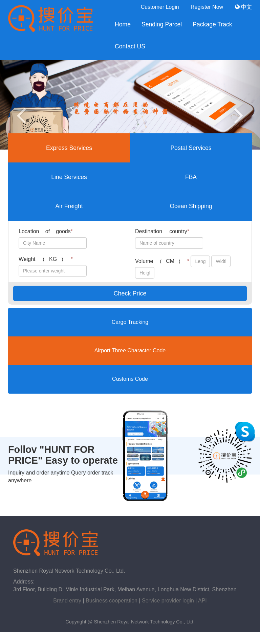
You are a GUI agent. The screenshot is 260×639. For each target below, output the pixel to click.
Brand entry (67, 600)
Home (123, 24)
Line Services (69, 177)
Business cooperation (111, 600)
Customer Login (160, 7)
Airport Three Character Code (130, 350)
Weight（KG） (46, 259)
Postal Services (190, 148)
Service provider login (168, 600)
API (202, 600)
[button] (19, 105)
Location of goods (46, 231)
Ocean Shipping (191, 206)
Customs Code (130, 379)
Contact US (130, 46)
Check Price (129, 293)
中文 (243, 7)
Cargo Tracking (130, 322)
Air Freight (69, 206)
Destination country (162, 231)
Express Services (69, 148)
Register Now (207, 7)
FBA (191, 177)
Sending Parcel (162, 24)
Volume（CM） (162, 261)
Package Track (212, 24)
